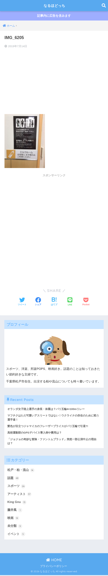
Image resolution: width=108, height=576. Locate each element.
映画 (13, 519)
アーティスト (19, 495)
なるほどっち (54, 5)
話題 (13, 479)
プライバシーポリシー (53, 566)
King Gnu (17, 503)
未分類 (14, 527)
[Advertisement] (54, 80)
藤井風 (14, 511)
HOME (54, 561)
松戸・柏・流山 (21, 470)
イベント (16, 535)
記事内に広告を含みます (54, 16)
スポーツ (16, 486)
